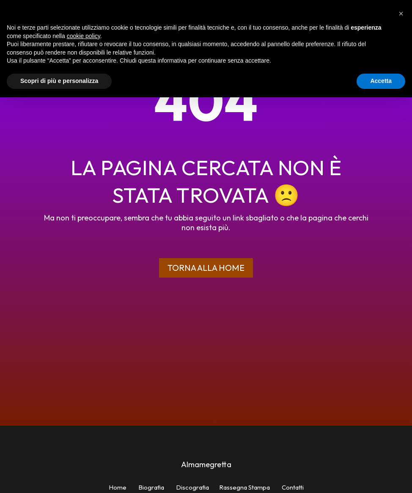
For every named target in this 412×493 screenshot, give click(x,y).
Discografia (192, 487)
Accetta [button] (381, 80)
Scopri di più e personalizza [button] (59, 80)
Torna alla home (206, 267)
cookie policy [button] (83, 36)
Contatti (293, 487)
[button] (401, 13)
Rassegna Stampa (244, 487)
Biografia (151, 487)
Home (117, 487)
